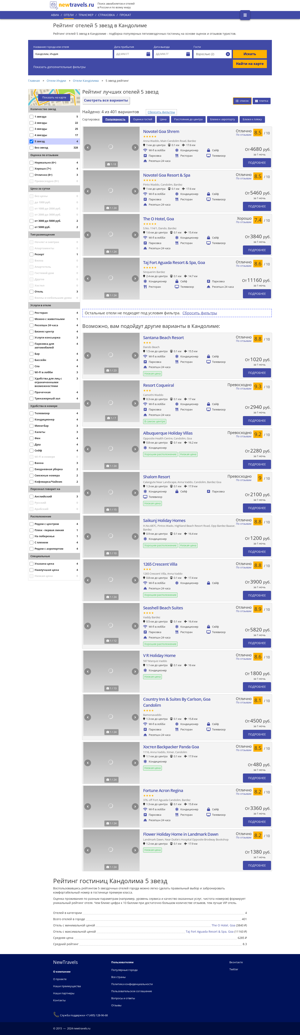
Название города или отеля (51, 47)
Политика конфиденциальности (132, 984)
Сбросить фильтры (161, 112)
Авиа (55, 15)
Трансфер (86, 15)
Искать (250, 54)
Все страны (118, 977)
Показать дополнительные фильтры (59, 67)
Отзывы (116, 1005)
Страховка (106, 15)
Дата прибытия (124, 47)
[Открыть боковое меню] (245, 15)
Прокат (125, 15)
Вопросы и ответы (123, 998)
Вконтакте (236, 962)
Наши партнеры (63, 993)
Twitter (233, 969)
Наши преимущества (67, 986)
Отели (69, 15)
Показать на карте (54, 97)
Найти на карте (250, 63)
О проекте (59, 979)
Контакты (59, 1000)
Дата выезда (162, 47)
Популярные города (124, 970)
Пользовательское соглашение (131, 991)
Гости (197, 47)
